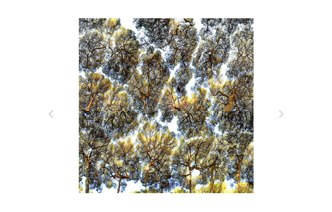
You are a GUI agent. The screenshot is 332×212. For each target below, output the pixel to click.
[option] (166, 105)
